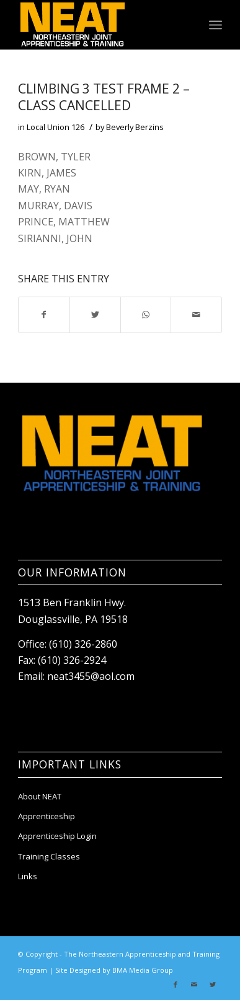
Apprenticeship (46, 816)
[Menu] (215, 25)
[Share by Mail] (196, 314)
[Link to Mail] (194, 984)
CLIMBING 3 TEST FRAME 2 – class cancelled (104, 97)
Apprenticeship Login (57, 835)
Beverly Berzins (135, 127)
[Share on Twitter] (95, 314)
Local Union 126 (55, 127)
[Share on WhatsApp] (146, 314)
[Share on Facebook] (44, 314)
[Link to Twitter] (212, 984)
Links (27, 876)
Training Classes (49, 856)
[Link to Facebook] (175, 984)
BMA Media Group (142, 970)
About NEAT (39, 796)
